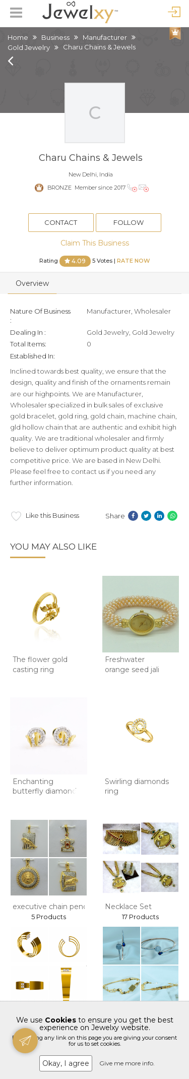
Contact (60, 222)
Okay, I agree (65, 1063)
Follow (128, 222)
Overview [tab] (32, 283)
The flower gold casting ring (40, 664)
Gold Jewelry (29, 47)
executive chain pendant (56, 906)
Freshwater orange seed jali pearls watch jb (132, 669)
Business (55, 37)
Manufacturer (105, 37)
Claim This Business (94, 243)
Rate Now (133, 260)
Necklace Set (128, 906)
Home (18, 37)
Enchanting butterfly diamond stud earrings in (45, 791)
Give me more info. (127, 1063)
